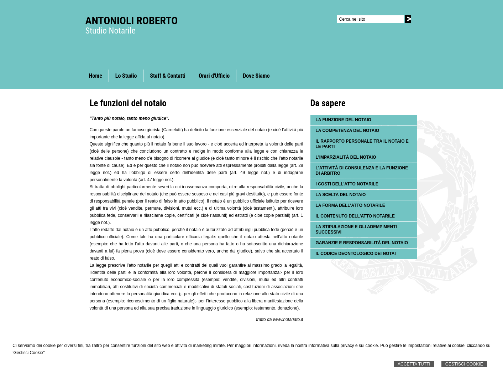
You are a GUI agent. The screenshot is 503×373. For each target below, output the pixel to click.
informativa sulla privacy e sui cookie (343, 345)
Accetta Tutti (414, 364)
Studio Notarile (110, 31)
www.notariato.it (288, 319)
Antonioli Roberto (131, 20)
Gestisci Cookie (464, 364)
